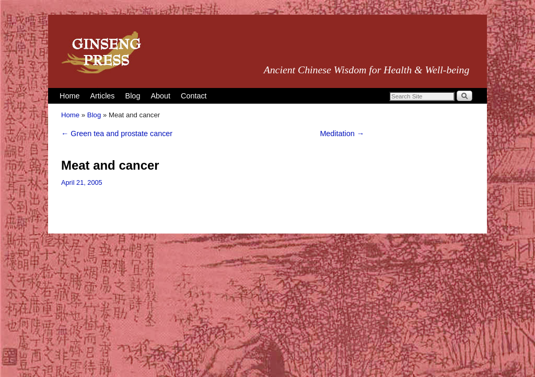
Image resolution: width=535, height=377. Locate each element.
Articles (102, 96)
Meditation (342, 133)
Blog (133, 96)
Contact (194, 96)
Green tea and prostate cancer (116, 133)
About (160, 96)
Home (69, 96)
